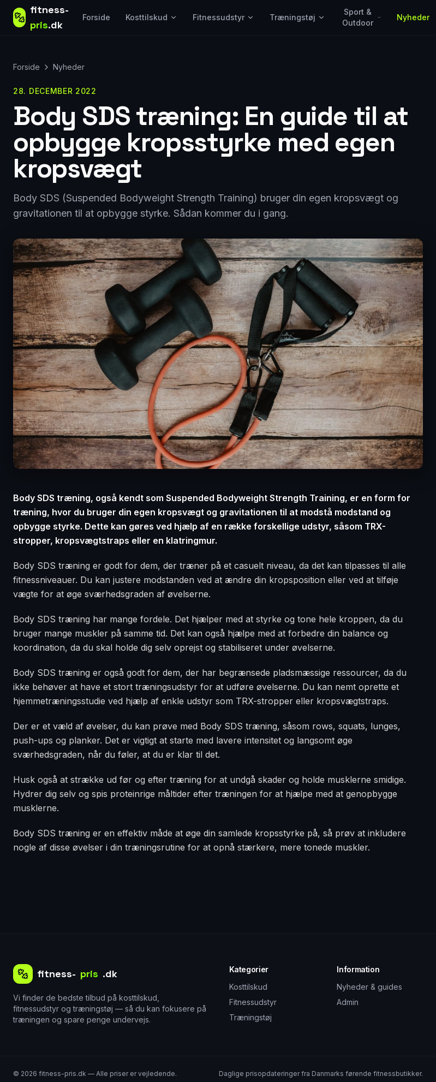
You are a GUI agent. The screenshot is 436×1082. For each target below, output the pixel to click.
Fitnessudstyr (223, 17)
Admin (348, 1002)
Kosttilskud (151, 17)
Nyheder (413, 17)
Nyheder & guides (369, 986)
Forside (96, 17)
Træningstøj (297, 17)
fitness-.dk (65, 974)
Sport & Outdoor (361, 17)
